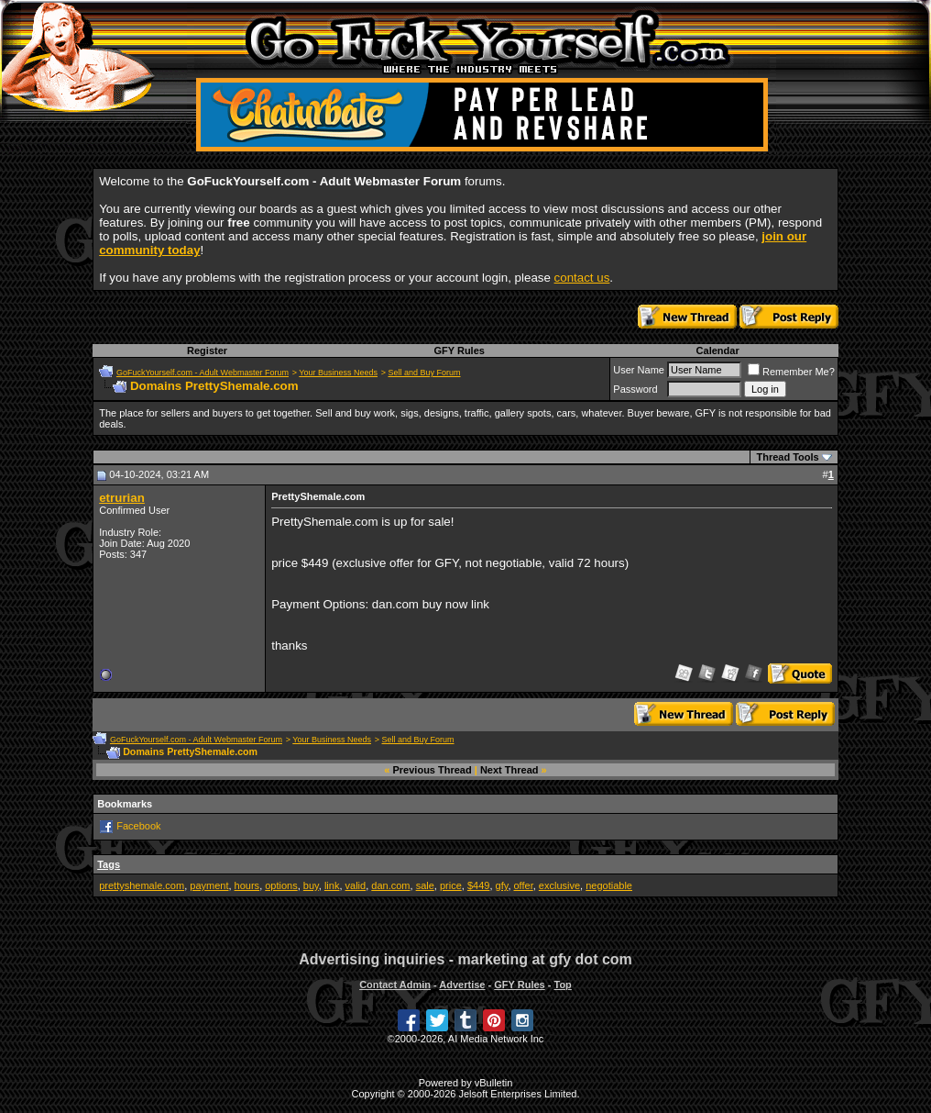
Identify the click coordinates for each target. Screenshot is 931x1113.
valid (356, 885)
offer (523, 885)
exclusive (559, 885)
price (451, 885)
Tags (108, 864)
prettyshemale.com (141, 885)
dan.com (390, 885)
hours (247, 885)
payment (209, 885)
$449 (478, 885)
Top (562, 984)
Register (207, 350)
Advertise (462, 984)
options (281, 885)
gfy (502, 885)
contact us (582, 277)
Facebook (138, 825)
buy (311, 885)
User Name (638, 369)
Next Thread (509, 769)
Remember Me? (791, 371)
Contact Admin (395, 984)
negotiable (609, 885)
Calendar (717, 350)
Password (635, 389)
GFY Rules (458, 350)
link (332, 885)
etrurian (122, 498)
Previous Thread (432, 769)
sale (425, 885)
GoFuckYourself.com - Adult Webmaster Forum (202, 372)
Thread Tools (787, 456)
